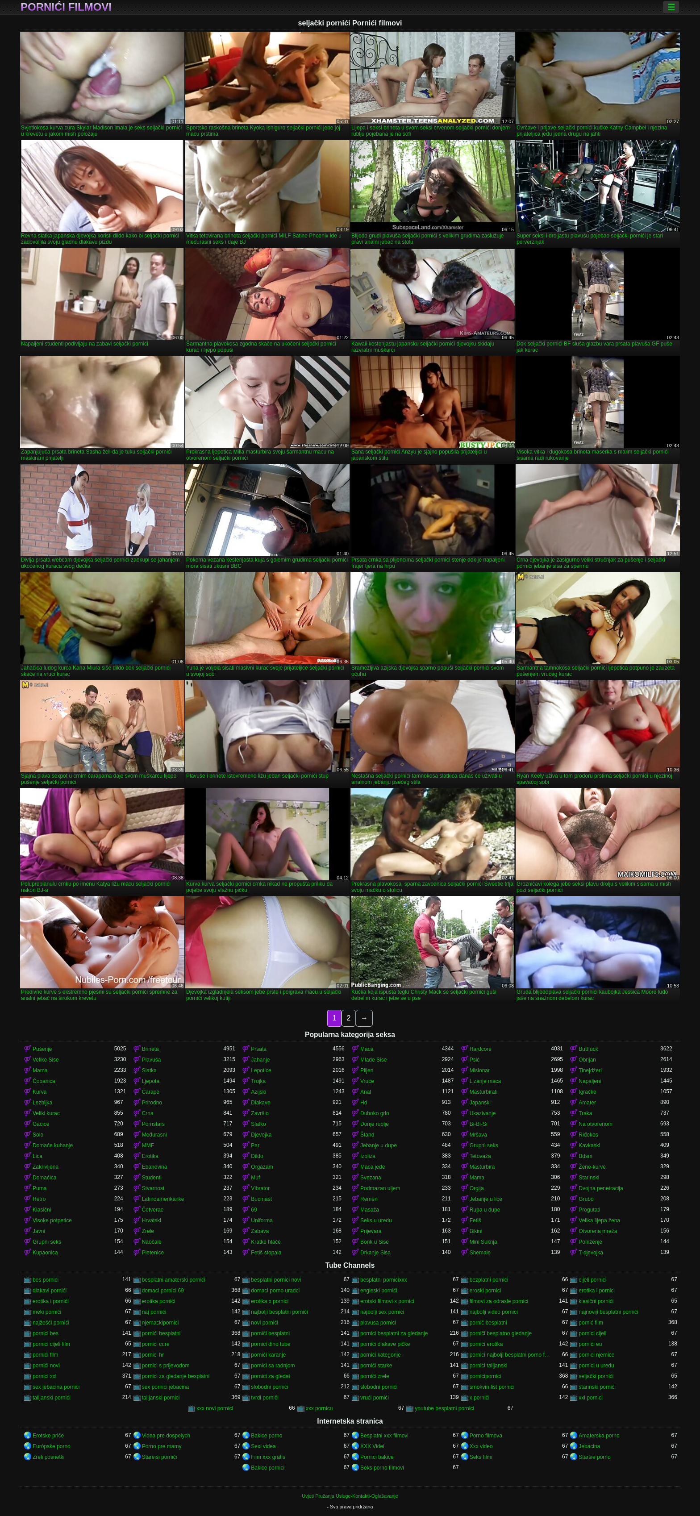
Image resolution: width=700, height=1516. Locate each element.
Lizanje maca (485, 1081)
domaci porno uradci (275, 1290)
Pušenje (42, 1049)
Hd (363, 1103)
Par (255, 1145)
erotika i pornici (597, 1290)
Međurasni (154, 1135)
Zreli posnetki (48, 1457)
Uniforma (262, 1220)
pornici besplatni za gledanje (394, 1333)
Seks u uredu (376, 1220)
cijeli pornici (592, 1280)
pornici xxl (44, 1376)
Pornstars (153, 1124)
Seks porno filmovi (382, 1468)
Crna (148, 1113)
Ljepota (150, 1081)
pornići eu (590, 1344)
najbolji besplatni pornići (279, 1312)
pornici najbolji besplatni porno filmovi (510, 1355)
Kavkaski (589, 1145)
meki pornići (47, 1312)
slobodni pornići (378, 1387)
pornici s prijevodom (166, 1365)
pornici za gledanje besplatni (175, 1376)
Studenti (152, 1177)
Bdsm (585, 1156)
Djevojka (261, 1135)
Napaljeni (590, 1081)
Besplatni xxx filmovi (384, 1436)
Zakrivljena (45, 1167)
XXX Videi (372, 1446)
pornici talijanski (489, 1365)
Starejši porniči (159, 1457)
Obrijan (587, 1060)
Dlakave (260, 1103)
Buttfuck (588, 1049)
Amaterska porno (599, 1436)
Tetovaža (480, 1156)
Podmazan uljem (380, 1188)
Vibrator (260, 1188)
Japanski (480, 1103)
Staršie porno (594, 1457)
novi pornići (264, 1323)
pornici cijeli (592, 1333)
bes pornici (45, 1280)
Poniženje (590, 1242)
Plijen (366, 1070)
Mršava (478, 1135)
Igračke (587, 1092)
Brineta (150, 1049)
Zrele (148, 1231)
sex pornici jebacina (165, 1387)
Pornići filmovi (66, 7)
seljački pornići (596, 1376)
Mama (40, 1070)
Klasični (42, 1210)
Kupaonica (45, 1252)
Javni (39, 1231)
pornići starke (376, 1365)
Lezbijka (42, 1103)
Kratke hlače (266, 1242)
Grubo (586, 1199)
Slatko (258, 1124)
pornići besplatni (161, 1333)
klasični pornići (596, 1301)
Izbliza (367, 1156)
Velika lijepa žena (599, 1220)
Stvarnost (153, 1188)
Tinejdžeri (590, 1070)
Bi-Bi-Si (479, 1124)
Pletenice (153, 1252)
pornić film (591, 1323)
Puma (39, 1188)
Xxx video (481, 1446)
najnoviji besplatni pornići (608, 1312)
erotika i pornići (51, 1301)
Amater (587, 1103)
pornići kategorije (380, 1355)
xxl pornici (590, 1398)
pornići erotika (486, 1344)
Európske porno (52, 1446)
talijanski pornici (161, 1398)
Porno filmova (486, 1436)
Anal (365, 1092)
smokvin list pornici (492, 1387)
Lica (37, 1156)
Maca (366, 1049)
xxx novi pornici (214, 1408)
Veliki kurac (46, 1113)
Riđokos (588, 1135)
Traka (585, 1113)
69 (254, 1210)
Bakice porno (266, 1436)
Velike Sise (46, 1060)
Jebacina (589, 1446)
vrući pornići (374, 1398)
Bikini (476, 1231)
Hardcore (481, 1049)
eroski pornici (485, 1290)
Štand (367, 1135)
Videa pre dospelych (166, 1436)
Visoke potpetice (52, 1220)
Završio (259, 1113)
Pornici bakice (377, 1457)
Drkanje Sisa (375, 1252)
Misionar (480, 1070)
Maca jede (372, 1167)
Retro (39, 1199)
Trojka (258, 1081)
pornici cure (156, 1344)
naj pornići (154, 1312)
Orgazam (262, 1167)
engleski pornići (378, 1290)
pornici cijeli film (51, 1344)
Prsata (259, 1049)
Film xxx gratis (268, 1457)
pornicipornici (485, 1376)
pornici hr (153, 1355)
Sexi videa (263, 1446)
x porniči (480, 1398)
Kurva (39, 1092)
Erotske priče (48, 1436)
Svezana (370, 1177)
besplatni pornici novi (276, 1280)
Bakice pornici (267, 1468)
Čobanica (44, 1081)
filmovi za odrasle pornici (499, 1301)
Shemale (480, 1252)
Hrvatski (151, 1220)
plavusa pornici (378, 1323)
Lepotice (261, 1070)
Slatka (149, 1070)
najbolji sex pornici (382, 1312)
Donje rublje (374, 1124)
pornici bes (45, 1333)
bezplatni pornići (489, 1280)
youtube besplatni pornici (444, 1408)
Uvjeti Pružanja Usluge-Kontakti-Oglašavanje (350, 1496)
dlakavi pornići (50, 1290)
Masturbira (482, 1167)
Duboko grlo (374, 1113)
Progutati (589, 1210)
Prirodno (152, 1103)
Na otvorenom (595, 1124)
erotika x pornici (269, 1301)
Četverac (152, 1210)
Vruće (367, 1081)
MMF (148, 1145)
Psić (475, 1060)
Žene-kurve (592, 1167)
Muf (255, 1177)
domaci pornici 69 (163, 1290)
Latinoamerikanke (163, 1199)
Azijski (258, 1092)
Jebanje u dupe (378, 1145)
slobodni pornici (269, 1387)
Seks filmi (481, 1457)
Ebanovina (154, 1167)
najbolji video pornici (494, 1312)
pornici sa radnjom (273, 1365)
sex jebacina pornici (56, 1387)
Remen (369, 1199)
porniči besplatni (270, 1333)
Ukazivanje (483, 1113)
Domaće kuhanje (53, 1145)
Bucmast (261, 1199)
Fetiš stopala (266, 1252)
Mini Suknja (483, 1242)
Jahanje (260, 1060)
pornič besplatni (488, 1323)
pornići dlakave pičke (385, 1344)
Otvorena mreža (598, 1231)
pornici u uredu (596, 1365)
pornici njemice (596, 1355)
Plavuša (151, 1060)
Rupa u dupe (485, 1210)
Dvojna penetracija (601, 1188)
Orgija (477, 1188)
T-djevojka (591, 1252)
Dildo (257, 1156)
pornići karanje (268, 1355)
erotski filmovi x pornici (387, 1301)
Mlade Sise (373, 1060)
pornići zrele (374, 1376)
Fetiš (475, 1220)
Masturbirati (484, 1092)
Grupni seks (484, 1145)
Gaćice (41, 1124)
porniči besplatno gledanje (501, 1333)
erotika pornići (158, 1301)
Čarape (150, 1092)
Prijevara (370, 1231)
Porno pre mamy (162, 1446)
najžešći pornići (51, 1323)
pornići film (45, 1355)
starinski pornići (597, 1387)
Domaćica (44, 1177)
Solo (38, 1135)
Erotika (150, 1156)
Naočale (152, 1242)
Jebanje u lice (486, 1199)
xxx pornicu (319, 1408)
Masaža (369, 1210)
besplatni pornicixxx (383, 1280)
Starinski (589, 1177)
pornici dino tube (270, 1344)
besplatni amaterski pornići (173, 1280)
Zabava (260, 1231)
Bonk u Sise (374, 1242)
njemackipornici (160, 1323)
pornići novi (46, 1365)
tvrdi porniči (264, 1398)
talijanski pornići (52, 1398)
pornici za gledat (270, 1376)
